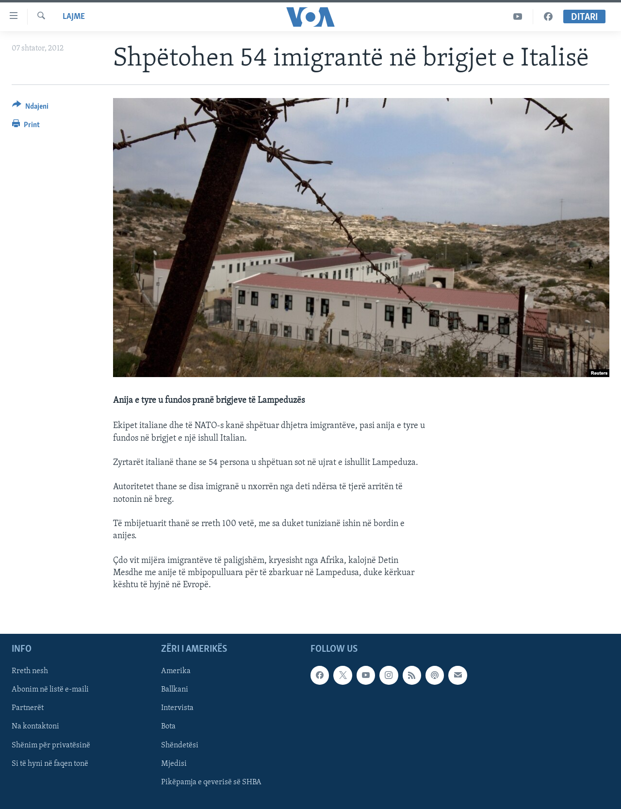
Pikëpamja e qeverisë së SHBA (211, 782)
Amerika (176, 671)
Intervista (177, 708)
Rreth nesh (30, 671)
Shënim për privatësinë (51, 745)
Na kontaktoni (35, 727)
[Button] (30, 108)
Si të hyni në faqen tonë (50, 764)
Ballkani (174, 689)
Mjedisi (174, 764)
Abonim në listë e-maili (50, 689)
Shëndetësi (179, 745)
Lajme (74, 16)
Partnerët (28, 708)
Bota (168, 727)
